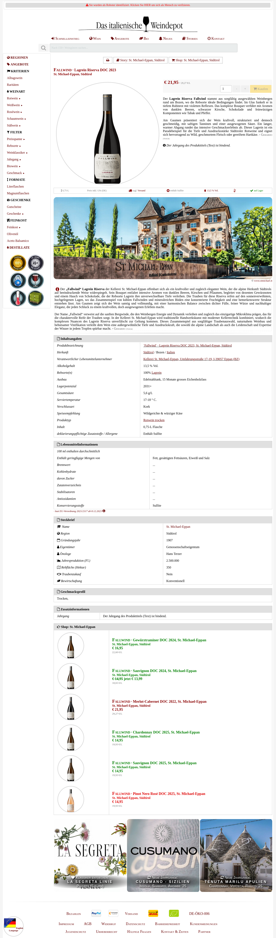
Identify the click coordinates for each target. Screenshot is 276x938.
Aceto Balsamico (18, 240)
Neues (165, 39)
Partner (204, 932)
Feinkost (12, 227)
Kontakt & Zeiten (174, 932)
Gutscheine (14, 207)
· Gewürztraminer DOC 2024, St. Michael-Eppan (159, 640)
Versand (141, 190)
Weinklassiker (16, 152)
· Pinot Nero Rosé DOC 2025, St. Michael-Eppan (158, 794)
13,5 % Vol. (212, 190)
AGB (88, 924)
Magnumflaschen (18, 193)
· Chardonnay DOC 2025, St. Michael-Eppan (156, 732)
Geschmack (14, 173)
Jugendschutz (75, 932)
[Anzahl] (226, 88)
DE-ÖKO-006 (199, 914)
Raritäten (13, 84)
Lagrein (157, 372)
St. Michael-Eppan (178, 526)
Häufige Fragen (139, 932)
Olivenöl (12, 234)
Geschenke (14, 213)
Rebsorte (12, 145)
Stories (190, 39)
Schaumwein (15, 118)
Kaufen (260, 89)
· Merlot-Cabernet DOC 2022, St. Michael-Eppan (159, 702)
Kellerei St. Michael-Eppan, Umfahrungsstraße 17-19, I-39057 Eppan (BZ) (191, 359)
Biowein (12, 166)
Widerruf (109, 924)
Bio (144, 39)
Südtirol (148, 352)
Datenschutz (135, 924)
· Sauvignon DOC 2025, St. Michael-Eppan (154, 763)
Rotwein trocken (154, 420)
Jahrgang (12, 159)
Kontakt (216, 39)
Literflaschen (15, 186)
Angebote (120, 39)
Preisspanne (14, 139)
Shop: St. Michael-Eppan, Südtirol (196, 60)
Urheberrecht (106, 932)
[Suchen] (43, 48)
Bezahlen (73, 914)
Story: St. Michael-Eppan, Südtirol (140, 60)
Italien (171, 352)
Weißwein (13, 105)
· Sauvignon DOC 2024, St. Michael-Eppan (154, 671)
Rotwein (12, 98)
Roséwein (13, 112)
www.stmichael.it (263, 280)
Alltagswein (14, 78)
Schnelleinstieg (65, 39)
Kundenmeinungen (203, 924)
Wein (95, 39)
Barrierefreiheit (167, 924)
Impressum (66, 924)
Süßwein (12, 125)
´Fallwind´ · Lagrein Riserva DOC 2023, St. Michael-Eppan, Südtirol (187, 345)
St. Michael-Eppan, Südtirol (73, 74)
